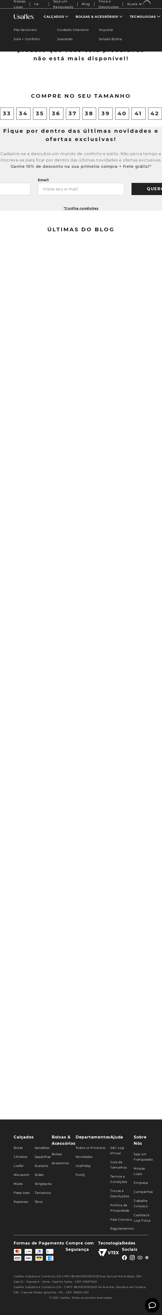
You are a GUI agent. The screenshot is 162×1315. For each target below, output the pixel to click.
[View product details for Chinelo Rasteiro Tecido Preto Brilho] (131, 126)
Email (43, 264)
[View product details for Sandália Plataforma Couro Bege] (64, 126)
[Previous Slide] (11, 126)
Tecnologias (143, 16)
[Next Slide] (150, 126)
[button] (74, 160)
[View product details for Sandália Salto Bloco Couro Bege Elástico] (97, 126)
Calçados (54, 16)
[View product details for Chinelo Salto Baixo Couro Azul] (30, 126)
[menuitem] (56, 16)
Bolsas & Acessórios (97, 16)
